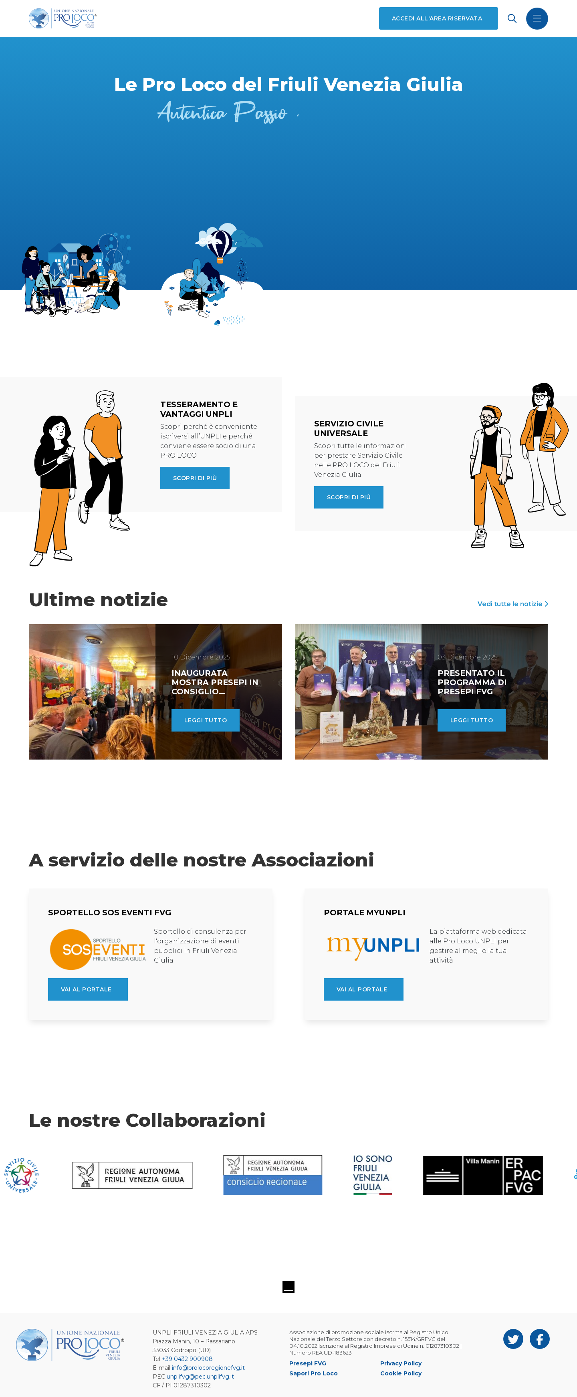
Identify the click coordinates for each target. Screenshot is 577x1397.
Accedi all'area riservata (437, 18)
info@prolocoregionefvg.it (208, 1367)
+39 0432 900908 (187, 1359)
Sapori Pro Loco (313, 1373)
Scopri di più (195, 478)
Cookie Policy (401, 1373)
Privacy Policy (401, 1363)
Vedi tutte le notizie (513, 604)
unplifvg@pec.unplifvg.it (200, 1376)
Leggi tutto (205, 720)
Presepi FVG (307, 1363)
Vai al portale (86, 989)
